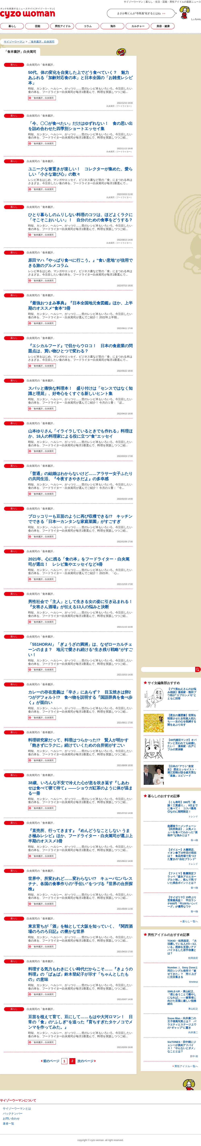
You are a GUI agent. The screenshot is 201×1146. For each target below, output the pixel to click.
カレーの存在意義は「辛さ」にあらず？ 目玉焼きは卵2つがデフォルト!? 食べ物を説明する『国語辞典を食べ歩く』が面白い (80, 697)
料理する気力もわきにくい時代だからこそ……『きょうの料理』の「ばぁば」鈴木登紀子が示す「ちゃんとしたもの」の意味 (80, 974)
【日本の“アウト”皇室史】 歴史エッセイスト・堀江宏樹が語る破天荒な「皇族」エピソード (182, 771)
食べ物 (194, 840)
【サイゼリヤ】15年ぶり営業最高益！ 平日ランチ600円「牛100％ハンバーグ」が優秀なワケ (182, 902)
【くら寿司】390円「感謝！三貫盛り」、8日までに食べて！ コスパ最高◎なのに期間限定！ (182, 807)
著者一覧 (8, 1123)
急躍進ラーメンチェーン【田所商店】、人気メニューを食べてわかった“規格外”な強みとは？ (182, 831)
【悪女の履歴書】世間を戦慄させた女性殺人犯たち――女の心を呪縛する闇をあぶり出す (181, 720)
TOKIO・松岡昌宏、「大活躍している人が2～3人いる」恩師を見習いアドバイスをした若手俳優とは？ (182, 947)
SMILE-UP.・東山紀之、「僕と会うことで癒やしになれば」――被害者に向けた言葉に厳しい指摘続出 (181, 997)
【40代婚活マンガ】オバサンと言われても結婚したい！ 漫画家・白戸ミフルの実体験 (181, 744)
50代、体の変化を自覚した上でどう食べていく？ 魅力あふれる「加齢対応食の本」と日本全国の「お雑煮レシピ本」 (80, 77)
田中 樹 (194, 1056)
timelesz (193, 981)
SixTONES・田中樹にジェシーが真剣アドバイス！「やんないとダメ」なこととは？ (181, 1046)
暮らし (12, 26)
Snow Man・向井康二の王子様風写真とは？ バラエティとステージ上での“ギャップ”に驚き (181, 1023)
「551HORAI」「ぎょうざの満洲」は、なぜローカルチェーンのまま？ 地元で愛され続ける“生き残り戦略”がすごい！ (80, 649)
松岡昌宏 (193, 958)
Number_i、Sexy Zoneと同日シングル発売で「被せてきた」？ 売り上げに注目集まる (182, 972)
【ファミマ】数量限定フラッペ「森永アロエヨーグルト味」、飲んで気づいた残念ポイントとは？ (181, 878)
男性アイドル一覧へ (186, 1066)
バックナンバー (13, 1113)
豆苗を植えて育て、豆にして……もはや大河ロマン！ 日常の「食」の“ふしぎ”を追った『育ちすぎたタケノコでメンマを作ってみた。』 (80, 1022)
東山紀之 (193, 1008)
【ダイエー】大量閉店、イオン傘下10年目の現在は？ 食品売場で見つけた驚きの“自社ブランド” (181, 854)
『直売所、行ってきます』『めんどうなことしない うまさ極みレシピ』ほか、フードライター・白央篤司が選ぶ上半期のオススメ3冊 (80, 835)
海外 (113, 26)
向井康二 (193, 1032)
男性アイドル (63, 26)
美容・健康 (163, 26)
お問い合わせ (11, 1118)
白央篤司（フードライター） (120, 106)
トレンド (193, 816)
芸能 (37, 26)
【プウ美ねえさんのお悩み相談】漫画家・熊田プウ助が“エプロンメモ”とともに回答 (181, 693)
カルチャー (138, 26)
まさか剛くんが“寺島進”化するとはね (139, 13)
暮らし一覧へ (190, 921)
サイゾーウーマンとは (17, 1108)
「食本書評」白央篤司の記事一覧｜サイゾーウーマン (27, 13)
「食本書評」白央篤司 (43, 98)
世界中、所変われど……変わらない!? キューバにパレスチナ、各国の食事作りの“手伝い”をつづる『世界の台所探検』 (80, 883)
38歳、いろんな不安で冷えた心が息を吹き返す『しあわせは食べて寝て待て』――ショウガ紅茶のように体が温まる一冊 (80, 788)
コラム (88, 26)
